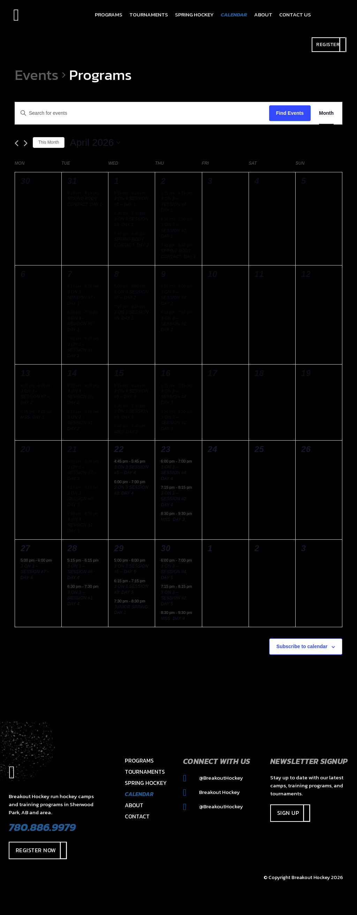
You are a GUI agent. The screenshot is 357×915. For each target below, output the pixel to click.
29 (119, 548)
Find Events (290, 113)
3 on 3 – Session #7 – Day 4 (35, 572)
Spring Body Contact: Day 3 (178, 253)
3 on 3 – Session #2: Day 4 (174, 499)
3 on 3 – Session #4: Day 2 (174, 298)
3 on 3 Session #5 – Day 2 (131, 295)
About (134, 805)
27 (25, 548)
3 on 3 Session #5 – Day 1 (131, 201)
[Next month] (26, 143)
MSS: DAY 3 (173, 519)
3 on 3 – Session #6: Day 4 (80, 572)
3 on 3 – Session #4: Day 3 (174, 397)
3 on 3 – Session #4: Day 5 (174, 572)
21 (72, 449)
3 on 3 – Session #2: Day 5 (174, 598)
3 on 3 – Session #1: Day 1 (80, 350)
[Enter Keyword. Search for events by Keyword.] (142, 113)
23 (165, 449)
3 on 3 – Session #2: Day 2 (174, 324)
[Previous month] (16, 143)
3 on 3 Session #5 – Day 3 (131, 394)
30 (165, 548)
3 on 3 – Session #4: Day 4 (174, 473)
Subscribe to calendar (301, 646)
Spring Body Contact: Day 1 (84, 201)
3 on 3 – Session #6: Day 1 (80, 324)
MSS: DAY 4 (173, 618)
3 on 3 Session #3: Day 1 (131, 222)
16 (165, 373)
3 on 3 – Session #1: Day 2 (80, 423)
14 (72, 373)
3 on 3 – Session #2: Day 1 (174, 230)
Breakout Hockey (211, 792)
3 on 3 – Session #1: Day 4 (80, 598)
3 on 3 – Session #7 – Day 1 (81, 298)
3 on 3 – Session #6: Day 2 (80, 397)
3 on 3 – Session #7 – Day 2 (35, 397)
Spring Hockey (146, 783)
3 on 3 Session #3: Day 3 (131, 414)
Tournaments (145, 771)
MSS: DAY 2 (126, 431)
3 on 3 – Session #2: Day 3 (174, 423)
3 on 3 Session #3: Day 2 (131, 315)
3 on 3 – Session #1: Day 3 (80, 525)
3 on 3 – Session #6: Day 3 (80, 499)
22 (119, 449)
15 (119, 373)
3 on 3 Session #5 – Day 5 (131, 569)
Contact (137, 816)
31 (72, 181)
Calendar (139, 794)
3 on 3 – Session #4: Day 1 (174, 204)
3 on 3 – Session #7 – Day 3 (81, 473)
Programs (139, 760)
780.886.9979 (42, 827)
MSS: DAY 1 (33, 417)
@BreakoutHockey (213, 778)
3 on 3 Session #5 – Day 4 (131, 470)
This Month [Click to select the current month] (48, 142)
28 (72, 548)
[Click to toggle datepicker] (95, 143)
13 (25, 373)
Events (37, 75)
